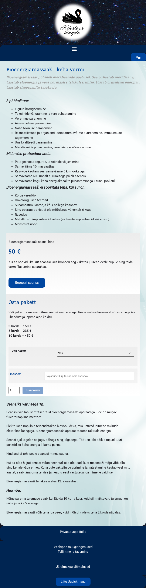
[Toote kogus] (14, 390)
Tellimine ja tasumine (73, 552)
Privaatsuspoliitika (73, 532)
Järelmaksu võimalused (73, 567)
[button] (74, 49)
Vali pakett (19, 351)
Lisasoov (15, 374)
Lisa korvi (33, 390)
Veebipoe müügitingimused (73, 547)
